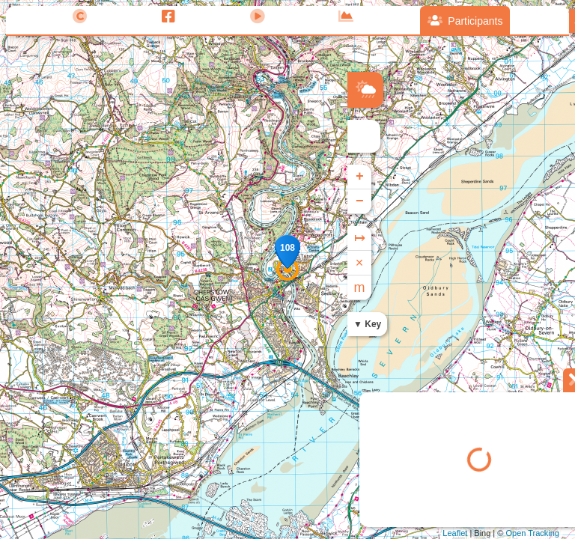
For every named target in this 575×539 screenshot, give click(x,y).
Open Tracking (532, 533)
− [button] (360, 201)
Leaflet (454, 533)
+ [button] (360, 177)
